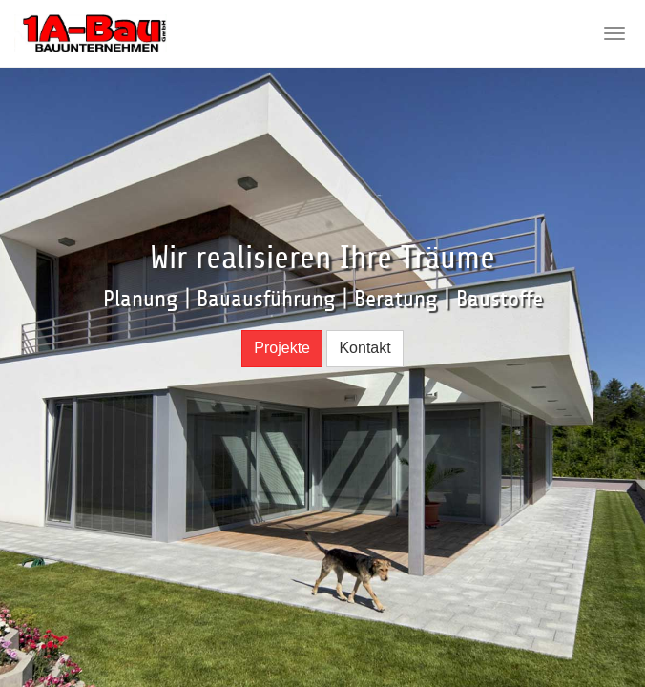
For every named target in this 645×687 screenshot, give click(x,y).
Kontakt (364, 348)
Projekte (282, 348)
